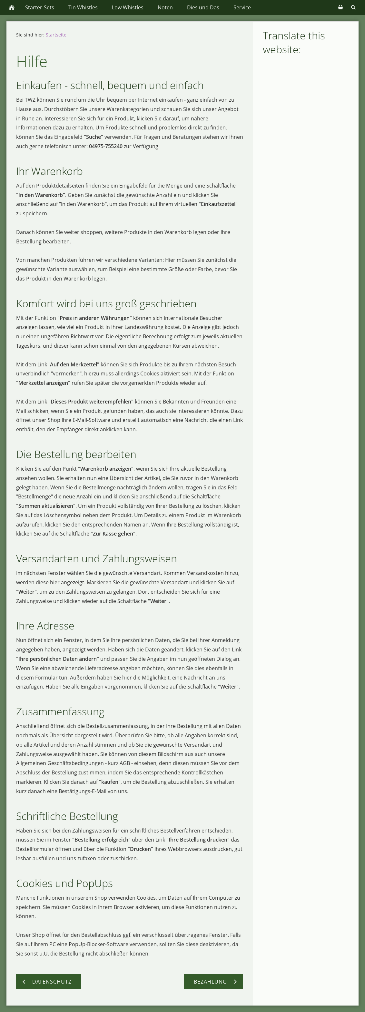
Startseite (56, 35)
